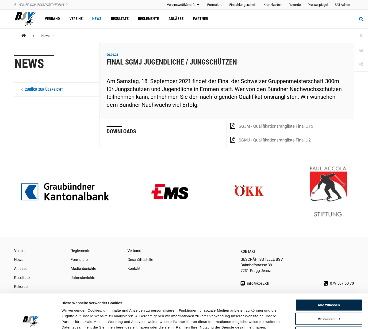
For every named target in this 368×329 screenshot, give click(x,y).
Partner (199, 19)
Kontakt (133, 268)
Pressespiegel (318, 5)
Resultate (119, 19)
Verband (52, 19)
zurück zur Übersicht (42, 89)
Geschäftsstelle (140, 259)
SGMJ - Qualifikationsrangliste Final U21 (271, 139)
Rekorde (295, 5)
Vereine (75, 19)
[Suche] (361, 19)
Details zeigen (73, 320)
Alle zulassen (329, 285)
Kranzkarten (273, 5)
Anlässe (175, 19)
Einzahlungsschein (243, 5)
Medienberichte (83, 268)
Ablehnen (329, 312)
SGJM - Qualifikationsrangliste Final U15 (271, 126)
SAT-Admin (342, 5)
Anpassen (329, 298)
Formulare (214, 5)
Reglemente (147, 19)
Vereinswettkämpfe (183, 5)
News (96, 19)
